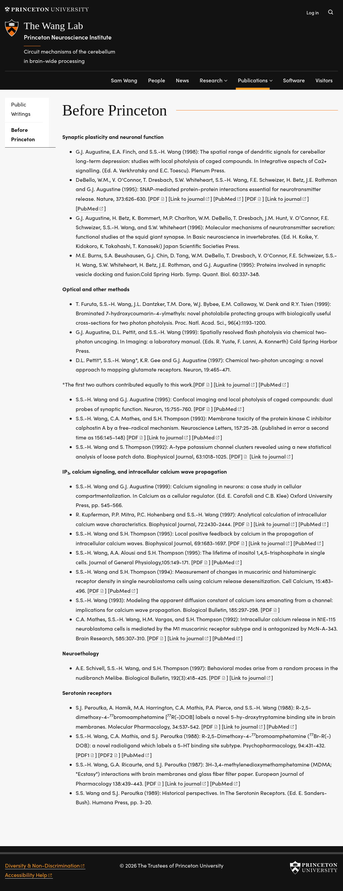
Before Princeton (30, 134)
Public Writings (20, 109)
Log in (312, 12)
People (156, 80)
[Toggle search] (330, 12)
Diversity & (45, 865)
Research (211, 80)
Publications (254, 79)
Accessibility (29, 874)
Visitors (324, 80)
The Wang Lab (53, 25)
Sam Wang (124, 80)
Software (294, 80)
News (182, 80)
